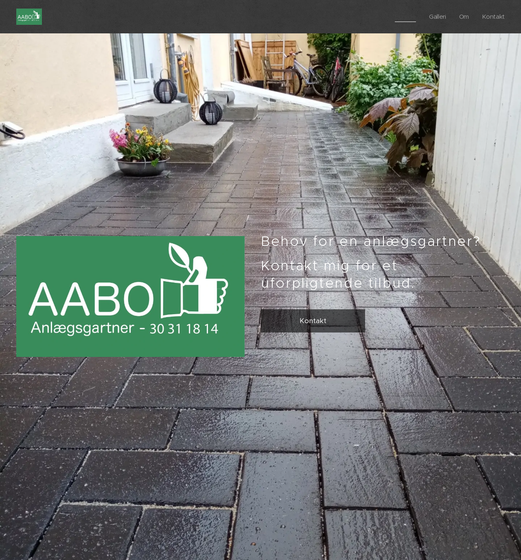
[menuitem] (405, 17)
